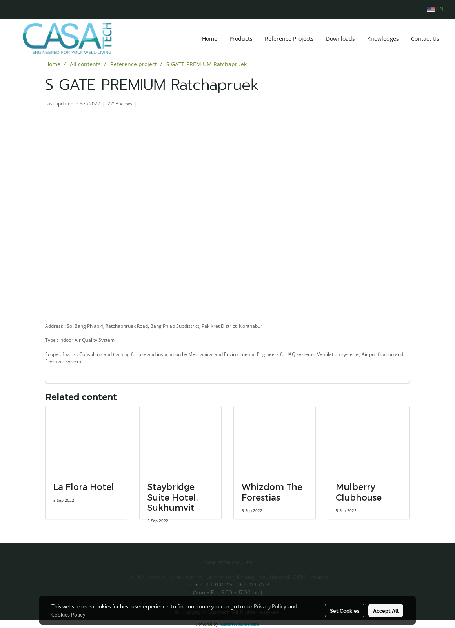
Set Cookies (344, 610)
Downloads (340, 38)
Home (209, 38)
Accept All (386, 610)
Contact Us (425, 38)
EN (435, 9)
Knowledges (383, 38)
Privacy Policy (270, 606)
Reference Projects (289, 38)
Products (241, 38)
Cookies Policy (68, 614)
